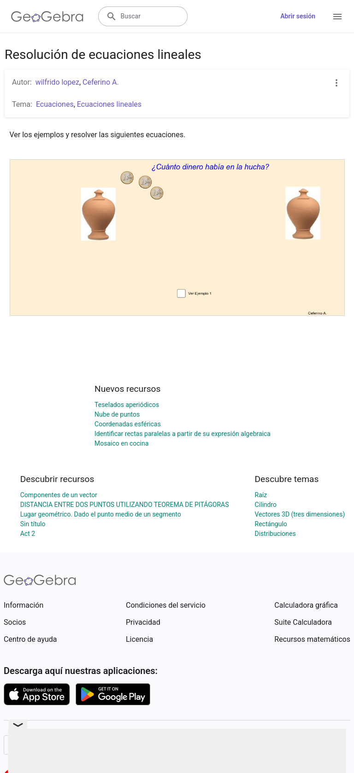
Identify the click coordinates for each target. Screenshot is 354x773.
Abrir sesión (297, 16)
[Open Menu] (337, 16)
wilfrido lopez (57, 82)
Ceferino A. (101, 82)
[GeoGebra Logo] (47, 16)
